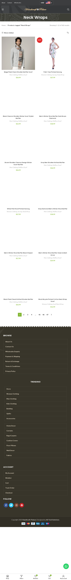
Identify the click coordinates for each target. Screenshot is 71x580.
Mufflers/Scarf (23, 77)
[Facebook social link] (6, 509)
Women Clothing (45, 75)
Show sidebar (9, 33)
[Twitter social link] (11, 509)
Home (4, 25)
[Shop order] (67, 32)
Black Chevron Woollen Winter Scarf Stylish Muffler (18, 119)
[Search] (68, 9)
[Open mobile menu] (3, 9)
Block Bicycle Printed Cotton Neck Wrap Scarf (52, 304)
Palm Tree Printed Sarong (53, 72)
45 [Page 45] (39, 319)
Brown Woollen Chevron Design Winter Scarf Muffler (18, 165)
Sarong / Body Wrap (58, 75)
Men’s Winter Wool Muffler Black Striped (18, 258)
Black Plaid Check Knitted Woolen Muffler (18, 304)
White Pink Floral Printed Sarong (18, 211)
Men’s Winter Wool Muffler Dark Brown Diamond (52, 119)
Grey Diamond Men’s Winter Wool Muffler (52, 212)
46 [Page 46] (43, 319)
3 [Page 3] (27, 319)
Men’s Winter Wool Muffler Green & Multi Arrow (53, 258)
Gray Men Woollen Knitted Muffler (52, 164)
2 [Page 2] (23, 319)
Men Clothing (13, 77)
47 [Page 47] (47, 319)
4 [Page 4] (31, 319)
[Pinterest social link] (22, 509)
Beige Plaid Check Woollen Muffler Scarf (18, 73)
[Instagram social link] (16, 509)
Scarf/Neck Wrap (58, 308)
